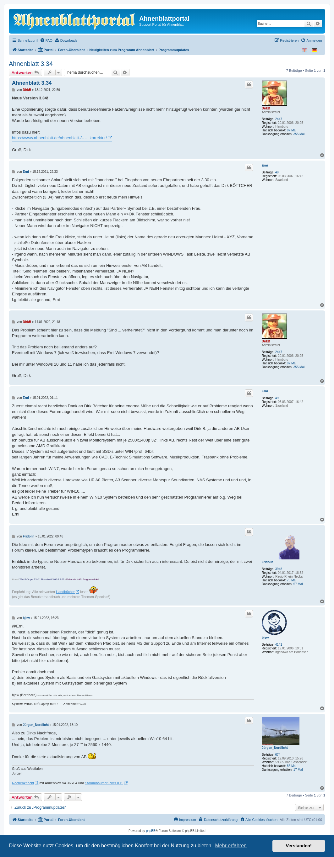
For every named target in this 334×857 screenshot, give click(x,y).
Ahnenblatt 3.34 (31, 63)
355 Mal (299, 134)
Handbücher (65, 592)
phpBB (151, 831)
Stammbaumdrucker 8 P (104, 783)
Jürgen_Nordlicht (275, 747)
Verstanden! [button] (299, 845)
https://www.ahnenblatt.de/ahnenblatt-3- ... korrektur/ (59, 137)
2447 (278, 119)
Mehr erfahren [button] (231, 845)
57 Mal (298, 584)
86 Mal (291, 766)
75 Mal (291, 580)
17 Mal (298, 769)
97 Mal (291, 130)
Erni (265, 165)
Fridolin (267, 562)
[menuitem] (46, 40)
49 (277, 172)
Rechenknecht (23, 783)
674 (278, 754)
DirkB (266, 108)
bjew (265, 637)
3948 (278, 569)
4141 (278, 644)
